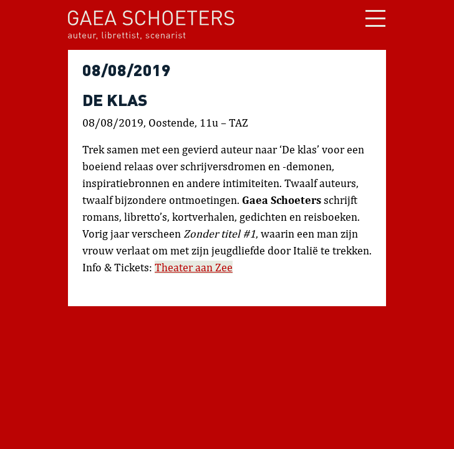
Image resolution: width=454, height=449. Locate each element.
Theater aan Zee (194, 267)
